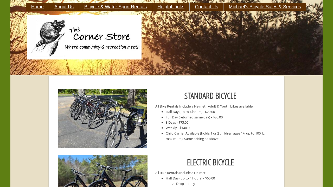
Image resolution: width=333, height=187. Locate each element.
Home (37, 6)
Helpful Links (170, 6)
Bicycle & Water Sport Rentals (115, 6)
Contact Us (206, 6)
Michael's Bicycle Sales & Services (265, 6)
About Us (64, 6)
